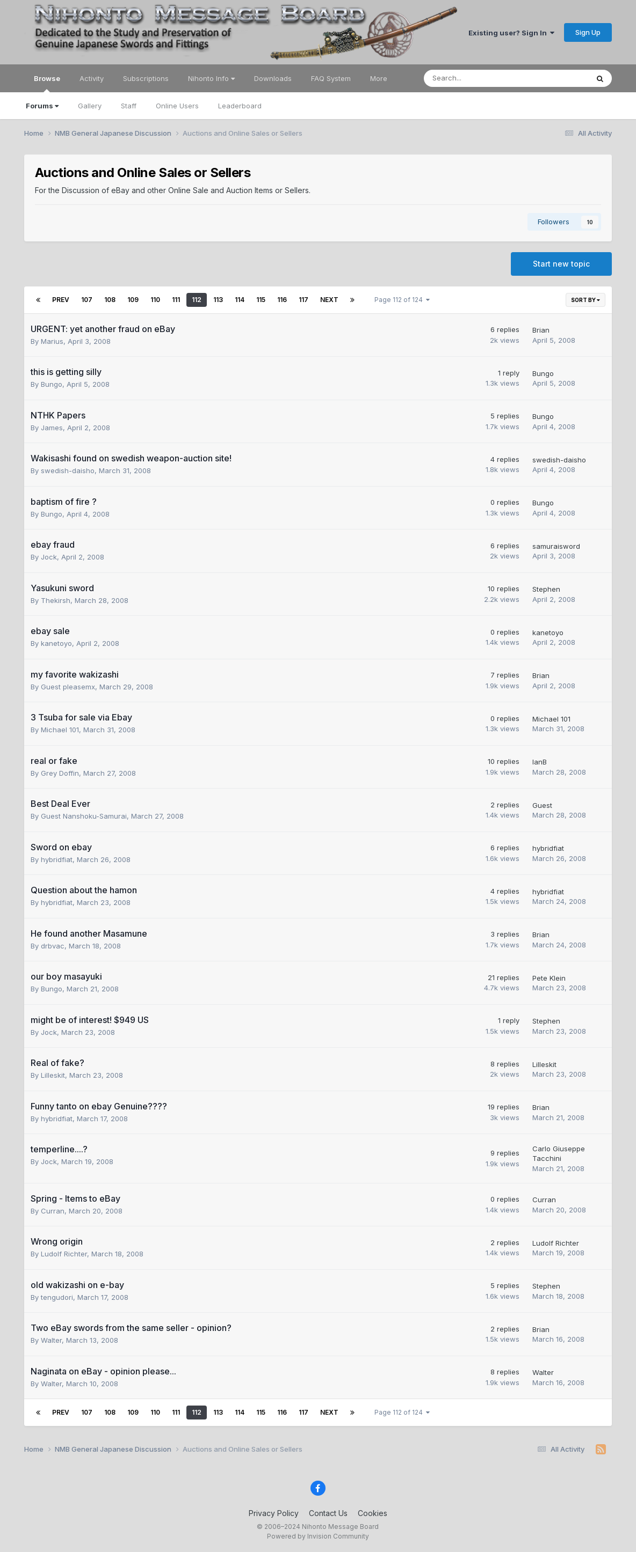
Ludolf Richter (64, 1253)
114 (239, 300)
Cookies (372, 1513)
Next (329, 300)
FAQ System (331, 78)
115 (260, 300)
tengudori (57, 1297)
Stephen (546, 589)
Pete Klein (549, 978)
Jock (49, 557)
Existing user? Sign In (511, 32)
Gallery (90, 105)
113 (218, 300)
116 (282, 300)
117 (303, 300)
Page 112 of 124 (402, 300)
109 (133, 300)
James (52, 427)
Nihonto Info (211, 78)
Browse (47, 83)
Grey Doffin (60, 773)
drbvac (52, 946)
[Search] (478, 78)
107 (86, 300)
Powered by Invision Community (318, 1536)
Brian (541, 330)
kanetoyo (56, 643)
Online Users (177, 105)
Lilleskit (53, 1075)
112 (196, 300)
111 (176, 300)
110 (155, 300)
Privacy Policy (274, 1513)
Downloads (273, 78)
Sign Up (588, 32)
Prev (60, 300)
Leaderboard (240, 105)
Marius (52, 341)
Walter (51, 1340)
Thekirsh (55, 600)
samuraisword (556, 546)
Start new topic (561, 263)
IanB (539, 761)
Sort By (585, 300)
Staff (128, 105)
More (378, 78)
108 (109, 300)
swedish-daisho (68, 470)
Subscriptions (146, 78)
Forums (42, 105)
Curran (52, 1211)
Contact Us (328, 1513)
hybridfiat (57, 859)
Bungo (51, 384)
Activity (92, 78)
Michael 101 (60, 729)
